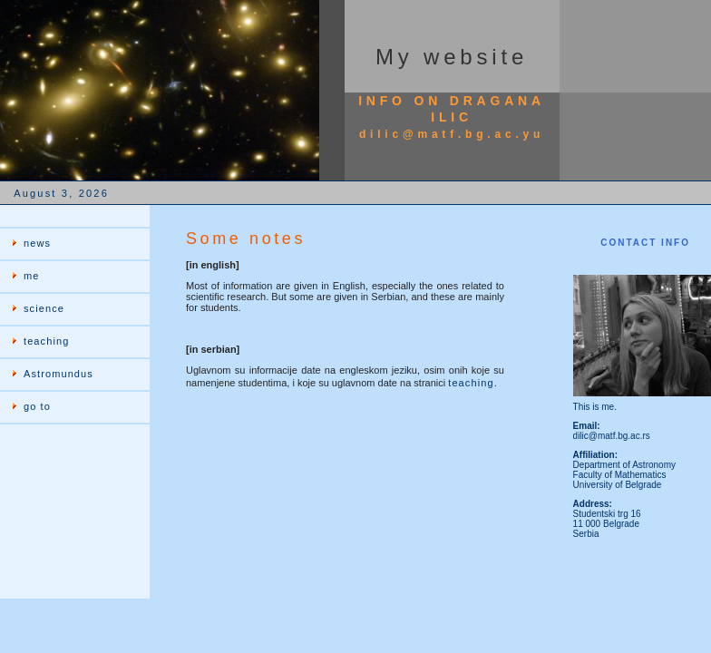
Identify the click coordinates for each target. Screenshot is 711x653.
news (37, 243)
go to (37, 406)
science (44, 308)
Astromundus (58, 373)
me (31, 275)
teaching (46, 341)
